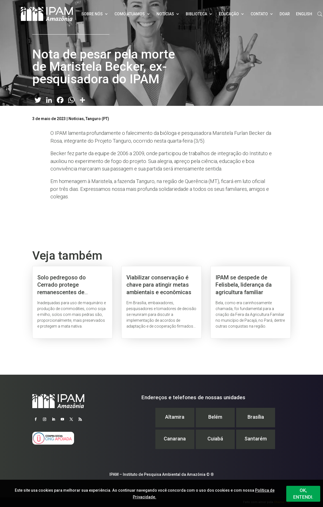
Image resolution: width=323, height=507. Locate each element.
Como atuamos (129, 14)
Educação (229, 14)
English (304, 14)
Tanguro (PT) (97, 118)
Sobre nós (92, 14)
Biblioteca (196, 14)
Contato (259, 14)
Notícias (165, 14)
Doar (285, 14)
